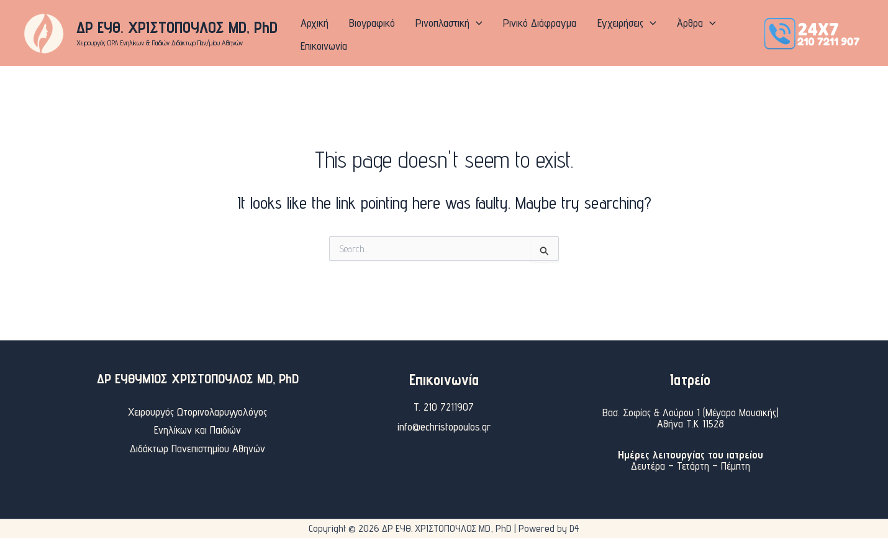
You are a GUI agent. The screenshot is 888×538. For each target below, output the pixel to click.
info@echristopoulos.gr (444, 426)
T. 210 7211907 (444, 406)
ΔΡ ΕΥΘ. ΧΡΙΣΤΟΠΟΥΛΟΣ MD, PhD (177, 27)
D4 (574, 528)
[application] (462, 33)
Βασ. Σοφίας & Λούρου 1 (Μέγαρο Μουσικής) (690, 412)
